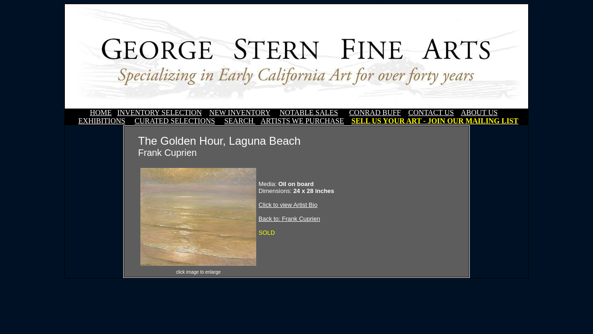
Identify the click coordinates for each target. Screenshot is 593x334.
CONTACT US (431, 112)
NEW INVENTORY (240, 112)
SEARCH (239, 121)
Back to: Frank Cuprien (289, 218)
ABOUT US (479, 112)
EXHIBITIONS (101, 121)
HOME (101, 112)
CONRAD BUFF (375, 112)
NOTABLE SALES (308, 112)
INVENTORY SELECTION (159, 112)
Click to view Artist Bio (288, 204)
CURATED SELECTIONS (174, 121)
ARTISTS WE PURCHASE (302, 121)
